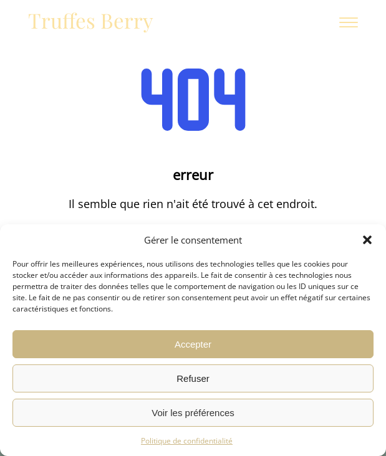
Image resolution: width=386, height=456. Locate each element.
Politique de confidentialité (187, 440)
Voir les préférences (193, 412)
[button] (367, 240)
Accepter (193, 344)
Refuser (193, 378)
